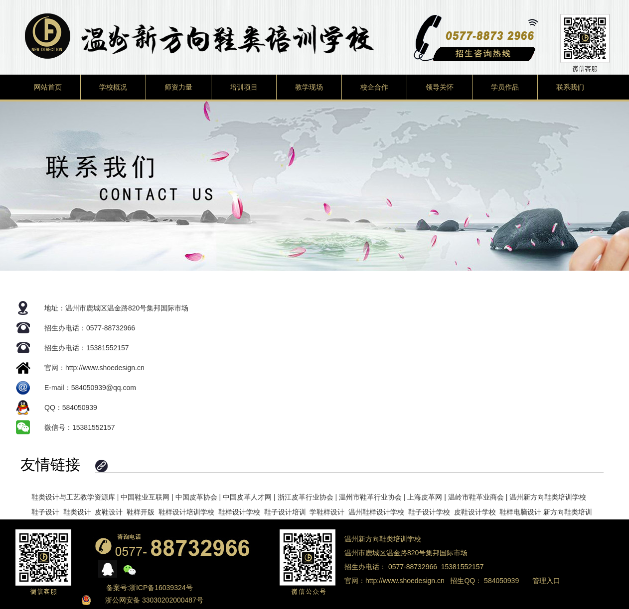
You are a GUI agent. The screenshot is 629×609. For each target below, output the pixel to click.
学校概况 (113, 87)
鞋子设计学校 (429, 512)
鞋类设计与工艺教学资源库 (73, 497)
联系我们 (570, 87)
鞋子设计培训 (285, 512)
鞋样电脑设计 (520, 512)
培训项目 (244, 87)
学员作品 (505, 87)
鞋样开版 (141, 512)
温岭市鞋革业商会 (476, 497)
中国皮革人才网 (247, 497)
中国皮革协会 (196, 497)
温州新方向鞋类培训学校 (547, 497)
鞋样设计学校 (239, 512)
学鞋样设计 (327, 512)
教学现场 (309, 87)
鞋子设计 (45, 512)
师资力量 (178, 87)
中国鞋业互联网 (145, 497)
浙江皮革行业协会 (305, 497)
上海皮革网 (424, 497)
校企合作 (374, 87)
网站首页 (48, 87)
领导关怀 (440, 87)
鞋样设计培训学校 (186, 512)
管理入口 (546, 581)
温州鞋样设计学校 (376, 512)
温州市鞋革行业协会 (370, 497)
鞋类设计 (77, 512)
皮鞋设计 (109, 512)
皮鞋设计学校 (475, 512)
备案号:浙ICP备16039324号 (149, 588)
